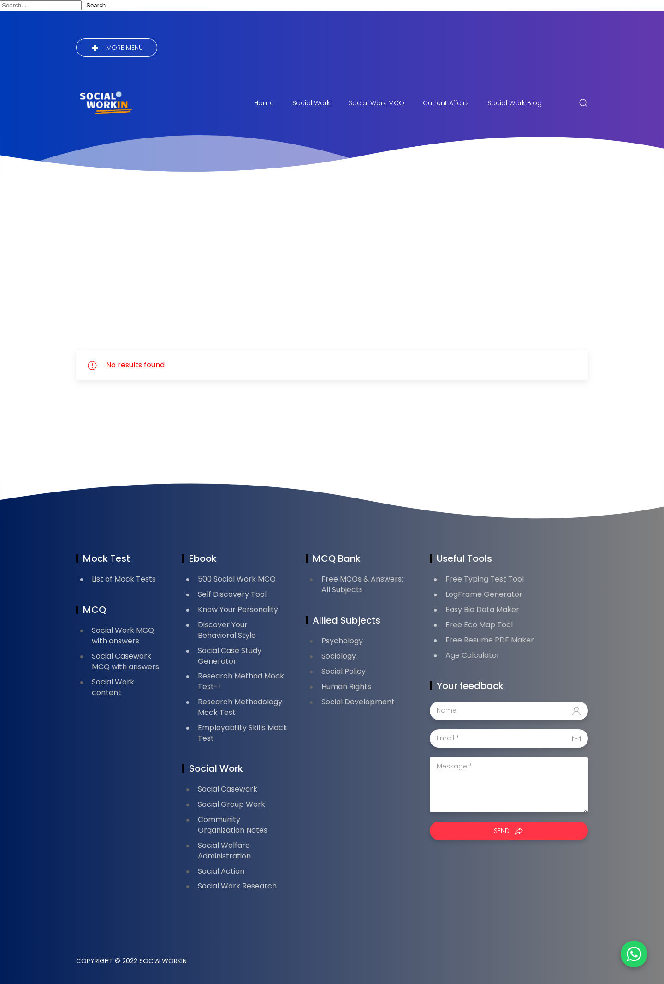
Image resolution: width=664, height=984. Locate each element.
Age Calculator (472, 655)
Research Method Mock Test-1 (241, 681)
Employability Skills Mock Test (242, 733)
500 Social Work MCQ (237, 579)
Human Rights (346, 686)
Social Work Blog (514, 103)
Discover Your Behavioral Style (227, 630)
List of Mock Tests (124, 579)
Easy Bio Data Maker (482, 609)
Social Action (221, 871)
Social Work (311, 103)
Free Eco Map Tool (479, 624)
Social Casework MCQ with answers (125, 661)
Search (96, 5)
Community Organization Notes (232, 824)
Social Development (358, 701)
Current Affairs (446, 103)
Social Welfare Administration (224, 850)
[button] (632, 952)
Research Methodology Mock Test (240, 707)
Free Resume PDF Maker (489, 640)
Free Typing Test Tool (484, 579)
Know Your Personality (238, 609)
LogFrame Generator (483, 594)
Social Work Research (237, 886)
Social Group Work (231, 804)
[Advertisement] (332, 262)
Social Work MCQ (376, 103)
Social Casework (227, 789)
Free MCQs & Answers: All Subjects (362, 584)
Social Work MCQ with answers (123, 635)
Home (264, 103)
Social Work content (113, 687)
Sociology (338, 656)
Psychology (342, 641)
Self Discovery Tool (232, 594)
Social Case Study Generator (229, 655)
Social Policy (343, 671)
